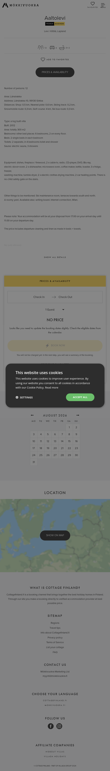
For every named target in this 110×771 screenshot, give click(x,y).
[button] (24, 397)
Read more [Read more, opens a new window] (52, 387)
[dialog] (55, 385)
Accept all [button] (79, 397)
